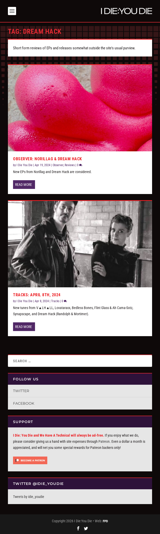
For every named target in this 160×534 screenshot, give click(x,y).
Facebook (23, 403)
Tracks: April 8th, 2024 (37, 294)
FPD (105, 521)
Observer (58, 165)
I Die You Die (24, 165)
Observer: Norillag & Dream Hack (47, 158)
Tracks (55, 301)
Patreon (104, 441)
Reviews (70, 165)
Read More (23, 185)
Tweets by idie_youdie (28, 497)
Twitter (21, 391)
